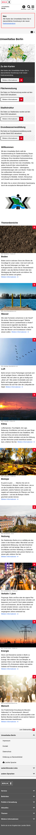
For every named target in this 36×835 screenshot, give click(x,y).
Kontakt (5, 746)
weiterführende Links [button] (9, 768)
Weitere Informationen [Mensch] (9, 721)
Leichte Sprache (9, 762)
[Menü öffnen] (33, 7)
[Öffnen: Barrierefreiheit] (24, 7)
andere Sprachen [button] (7, 774)
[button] (33, 32)
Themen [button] (4, 813)
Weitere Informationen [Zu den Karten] (9, 80)
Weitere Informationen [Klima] (25, 442)
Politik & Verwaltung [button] (9, 802)
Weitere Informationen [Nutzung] (9, 556)
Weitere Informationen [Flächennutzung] (9, 99)
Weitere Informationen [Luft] (13, 387)
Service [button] (4, 791)
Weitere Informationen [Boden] (9, 277)
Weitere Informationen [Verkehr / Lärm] (9, 614)
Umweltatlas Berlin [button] (8, 735)
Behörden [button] (5, 796)
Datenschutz (7, 751)
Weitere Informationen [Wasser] (19, 332)
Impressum (6, 741)
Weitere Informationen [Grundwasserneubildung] (9, 138)
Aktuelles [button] (4, 808)
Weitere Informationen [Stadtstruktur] (9, 119)
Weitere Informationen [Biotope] (9, 499)
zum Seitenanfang (26, 729)
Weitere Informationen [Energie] (9, 669)
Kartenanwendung (9, 23)
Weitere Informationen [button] (9, 819)
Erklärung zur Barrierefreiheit (12, 757)
